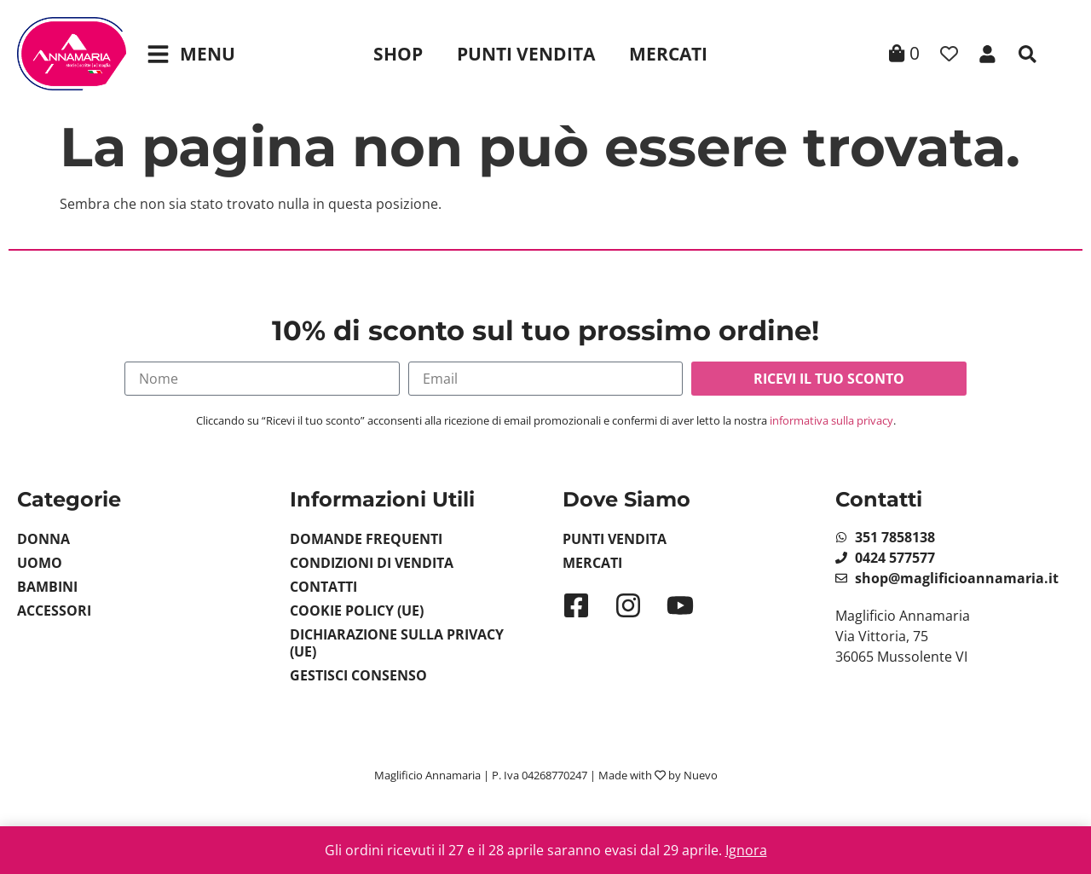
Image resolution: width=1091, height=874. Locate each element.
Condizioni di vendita (371, 562)
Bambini (47, 586)
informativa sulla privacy (831, 420)
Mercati (668, 54)
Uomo (39, 562)
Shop (398, 54)
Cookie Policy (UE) (357, 610)
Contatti (323, 586)
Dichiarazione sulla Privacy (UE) (397, 643)
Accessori (54, 610)
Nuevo (701, 775)
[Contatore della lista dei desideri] (949, 54)
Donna (43, 539)
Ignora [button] (746, 850)
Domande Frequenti (366, 539)
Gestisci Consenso (358, 675)
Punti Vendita (526, 54)
